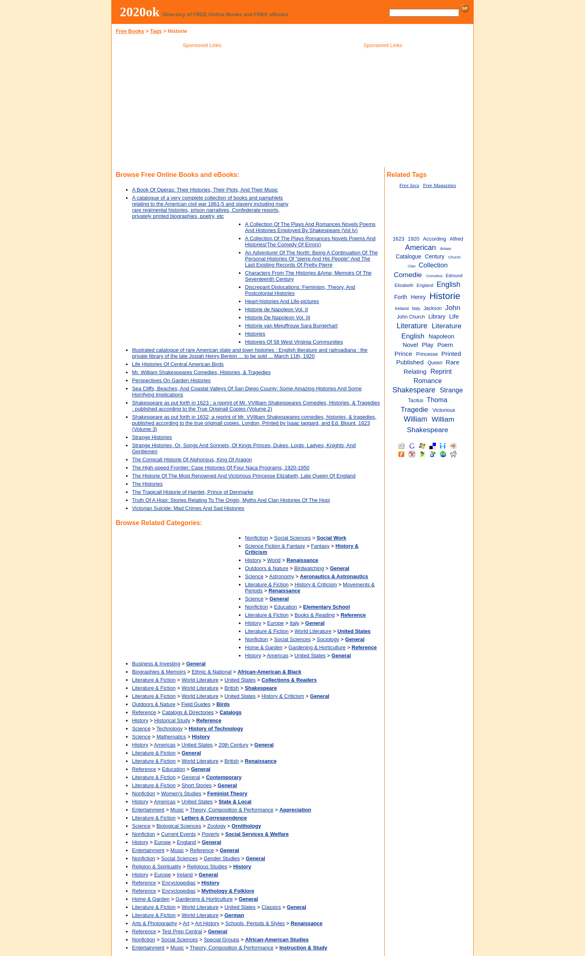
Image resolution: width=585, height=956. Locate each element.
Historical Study (172, 720)
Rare (452, 362)
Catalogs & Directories (188, 712)
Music (177, 810)
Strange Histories (152, 437)
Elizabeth (404, 285)
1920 (414, 239)
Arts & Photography (154, 923)
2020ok (140, 11)
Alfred (456, 239)
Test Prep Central (182, 931)
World (273, 560)
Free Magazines (439, 185)
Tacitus (415, 400)
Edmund (454, 275)
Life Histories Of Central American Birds (177, 364)
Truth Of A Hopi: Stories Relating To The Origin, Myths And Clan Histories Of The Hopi (231, 500)
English (448, 284)
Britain (445, 248)
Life (454, 316)
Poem (445, 345)
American (420, 247)
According (434, 239)
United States (310, 655)
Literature (411, 326)
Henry (418, 297)
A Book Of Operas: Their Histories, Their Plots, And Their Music (205, 190)
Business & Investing (156, 664)
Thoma (437, 399)
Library (436, 317)
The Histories (147, 484)
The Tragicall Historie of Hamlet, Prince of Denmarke (193, 492)
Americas (277, 655)
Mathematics (171, 737)
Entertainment (148, 810)
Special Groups (221, 940)
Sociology (327, 639)
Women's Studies (181, 793)
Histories (255, 334)
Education (285, 607)
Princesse (427, 354)
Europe (275, 623)
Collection (433, 265)
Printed (451, 353)
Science (254, 576)
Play (427, 345)
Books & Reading (315, 615)
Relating (414, 371)
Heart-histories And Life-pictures (282, 301)
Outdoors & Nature (266, 568)
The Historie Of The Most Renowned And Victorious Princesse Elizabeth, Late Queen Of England (243, 476)
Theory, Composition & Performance (231, 810)
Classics (271, 907)
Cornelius (434, 275)
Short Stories (197, 785)
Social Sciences (292, 538)
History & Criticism (316, 584)
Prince (403, 353)
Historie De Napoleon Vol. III (277, 317)
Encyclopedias (179, 883)
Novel (410, 345)
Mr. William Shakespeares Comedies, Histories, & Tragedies (201, 372)
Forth (400, 297)
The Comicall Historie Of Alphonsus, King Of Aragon (192, 459)
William (415, 419)
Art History (207, 923)
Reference (144, 712)
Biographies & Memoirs (159, 672)
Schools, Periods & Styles (255, 923)
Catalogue (408, 257)
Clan (411, 266)
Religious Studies (207, 866)
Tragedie (414, 409)
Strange (451, 390)
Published (410, 362)
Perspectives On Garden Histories (171, 380)
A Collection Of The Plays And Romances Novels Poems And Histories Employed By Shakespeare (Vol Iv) (310, 227)
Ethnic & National (212, 672)
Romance (428, 380)
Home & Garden (263, 647)
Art (186, 923)
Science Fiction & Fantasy (275, 546)
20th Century (233, 745)
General (191, 777)
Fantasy (320, 546)
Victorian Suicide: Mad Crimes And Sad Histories (188, 508)
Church (454, 257)
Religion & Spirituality (156, 866)
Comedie (408, 275)
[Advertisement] (202, 109)
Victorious (443, 410)
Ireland (185, 875)
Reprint (441, 371)
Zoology (216, 826)
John (453, 308)
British (231, 688)
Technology (169, 729)
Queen (434, 363)
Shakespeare (414, 390)
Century (434, 257)
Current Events (178, 834)
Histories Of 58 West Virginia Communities (294, 342)
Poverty (210, 834)
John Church (411, 317)
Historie (444, 296)
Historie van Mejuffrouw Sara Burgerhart (291, 326)
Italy (294, 623)
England (186, 842)
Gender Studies (222, 858)
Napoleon (441, 336)
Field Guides (195, 704)
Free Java (409, 185)
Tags (156, 31)
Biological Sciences (178, 826)
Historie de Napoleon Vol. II (276, 309)
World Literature (313, 631)
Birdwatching (309, 568)
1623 (399, 239)
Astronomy (281, 576)
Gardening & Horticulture (317, 647)
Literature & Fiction (266, 584)
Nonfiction (256, 538)
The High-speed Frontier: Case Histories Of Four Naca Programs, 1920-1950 (221, 468)
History (253, 560)
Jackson (433, 308)
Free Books (130, 31)
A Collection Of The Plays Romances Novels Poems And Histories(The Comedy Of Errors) (310, 241)
